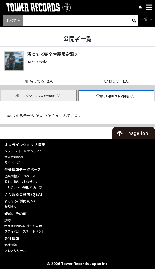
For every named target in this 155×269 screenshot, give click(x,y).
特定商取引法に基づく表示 (23, 225)
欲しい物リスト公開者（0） (116, 96)
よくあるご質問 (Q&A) (20, 201)
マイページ (12, 162)
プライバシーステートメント (24, 231)
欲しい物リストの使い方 (21, 181)
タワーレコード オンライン (23, 151)
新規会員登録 (13, 156)
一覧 (144, 19)
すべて (11, 20)
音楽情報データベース (19, 176)
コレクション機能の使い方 (23, 187)
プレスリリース (15, 250)
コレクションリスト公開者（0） (38, 95)
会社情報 (10, 244)
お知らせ (10, 206)
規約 (7, 220)
